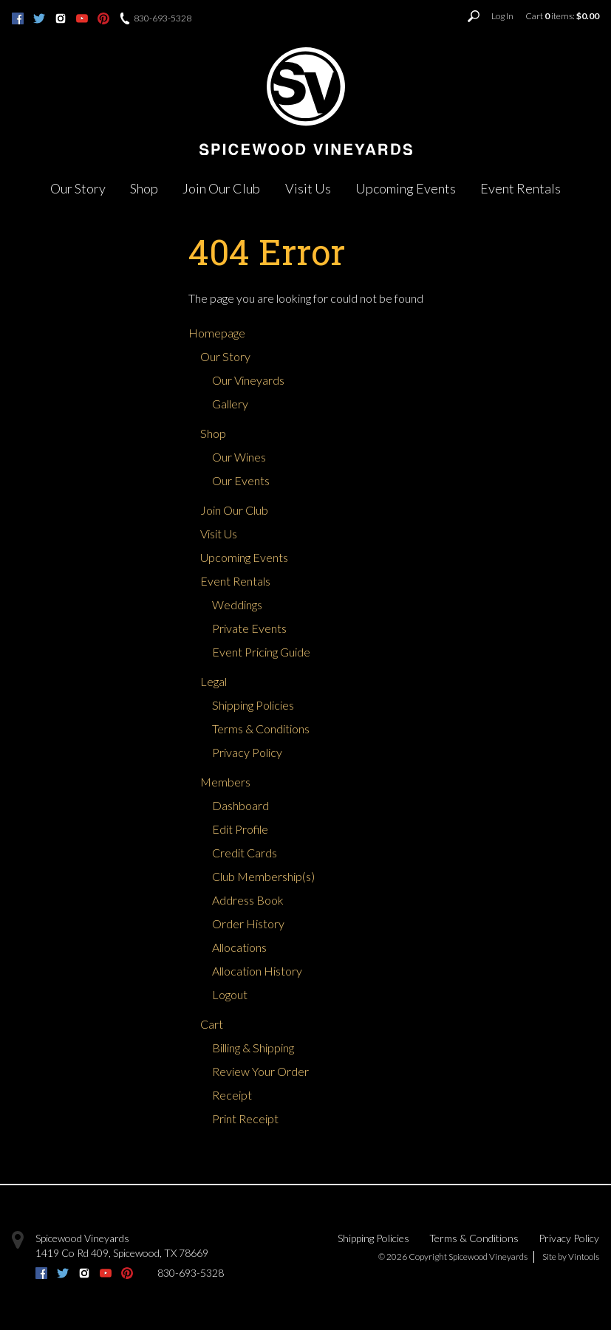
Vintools (583, 1256)
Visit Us (308, 188)
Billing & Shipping (253, 1048)
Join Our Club (221, 188)
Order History (248, 923)
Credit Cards (244, 853)
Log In (502, 15)
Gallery (230, 404)
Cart (211, 1024)
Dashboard (240, 805)
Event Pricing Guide (261, 652)
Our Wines (239, 457)
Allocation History (257, 971)
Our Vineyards (248, 380)
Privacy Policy (247, 752)
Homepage (216, 333)
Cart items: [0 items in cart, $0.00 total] (562, 15)
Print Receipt (245, 1118)
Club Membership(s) (263, 876)
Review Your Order (260, 1071)
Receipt (232, 1095)
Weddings (237, 604)
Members (225, 782)
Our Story (78, 188)
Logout (230, 994)
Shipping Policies (253, 705)
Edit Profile (240, 829)
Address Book (248, 900)
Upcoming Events (405, 188)
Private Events (249, 628)
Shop (144, 188)
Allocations (239, 947)
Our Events (241, 480)
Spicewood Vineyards (82, 1238)
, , (121, 1253)
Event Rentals (520, 188)
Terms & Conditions (261, 728)
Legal (213, 681)
